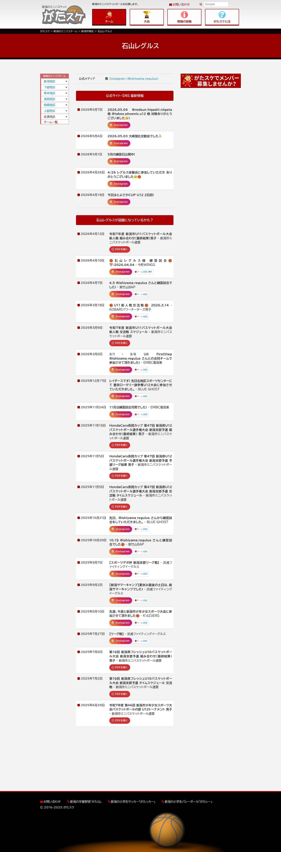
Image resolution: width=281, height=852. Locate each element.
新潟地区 (49, 81)
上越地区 (49, 110)
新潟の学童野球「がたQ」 (85, 801)
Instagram (119, 125)
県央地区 (49, 93)
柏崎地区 (49, 104)
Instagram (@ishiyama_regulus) (131, 78)
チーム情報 (143, 271)
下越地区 (49, 87)
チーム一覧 (51, 122)
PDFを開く (120, 249)
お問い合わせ (181, 4)
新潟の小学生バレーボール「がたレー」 (188, 801)
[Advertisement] (54, 181)
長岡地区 (49, 99)
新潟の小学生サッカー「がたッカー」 (133, 801)
